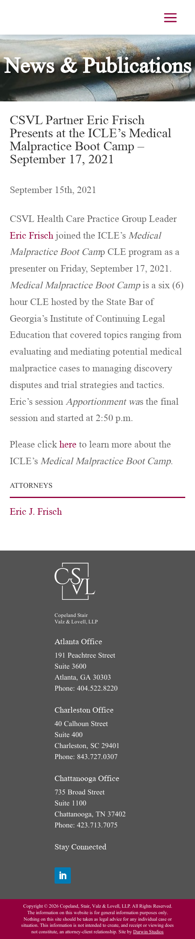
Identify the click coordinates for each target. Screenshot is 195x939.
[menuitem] (170, 17)
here (68, 444)
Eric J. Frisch (36, 512)
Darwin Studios (148, 932)
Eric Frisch (31, 235)
